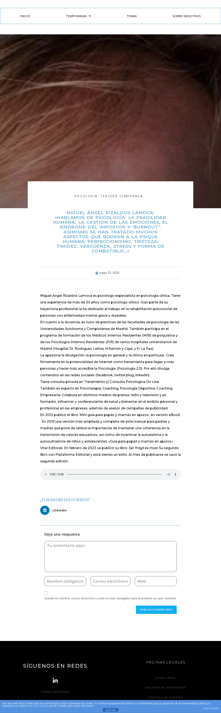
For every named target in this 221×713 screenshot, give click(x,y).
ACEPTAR (110, 710)
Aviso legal (166, 677)
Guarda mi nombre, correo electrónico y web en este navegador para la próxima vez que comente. (110, 598)
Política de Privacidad (166, 687)
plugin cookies (211, 708)
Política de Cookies (166, 697)
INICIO (25, 16)
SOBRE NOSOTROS (187, 16)
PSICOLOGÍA (86, 196)
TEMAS (132, 16)
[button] (55, 510)
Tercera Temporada (121, 196)
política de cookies (37, 706)
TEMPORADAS (78, 16)
